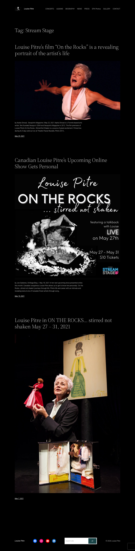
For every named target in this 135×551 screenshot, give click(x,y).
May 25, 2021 (19, 136)
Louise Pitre (29, 9)
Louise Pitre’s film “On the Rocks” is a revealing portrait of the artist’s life (67, 50)
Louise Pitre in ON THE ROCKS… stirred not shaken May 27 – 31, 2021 (63, 323)
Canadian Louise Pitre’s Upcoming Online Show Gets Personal (61, 163)
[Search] (92, 541)
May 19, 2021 (19, 296)
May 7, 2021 (19, 499)
